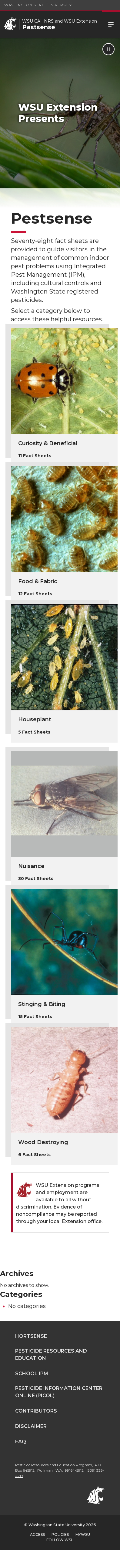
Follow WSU (60, 1540)
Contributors (36, 1411)
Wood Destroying (43, 1142)
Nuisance (31, 866)
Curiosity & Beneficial (47, 443)
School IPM (31, 1373)
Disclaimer (31, 1426)
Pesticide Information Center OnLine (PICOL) (58, 1391)
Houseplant (34, 719)
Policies (60, 1534)
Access (37, 1534)
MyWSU (82, 1534)
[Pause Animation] (108, 49)
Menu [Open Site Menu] (111, 24)
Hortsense (31, 1336)
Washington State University (38, 5)
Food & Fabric (37, 581)
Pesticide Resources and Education (51, 1354)
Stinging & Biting (41, 1004)
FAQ (20, 1442)
